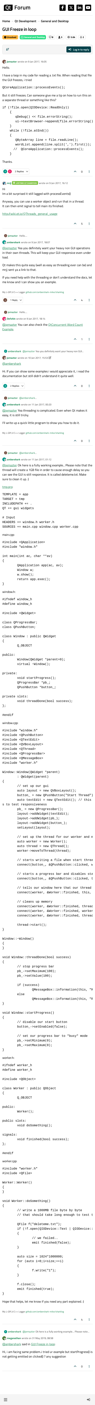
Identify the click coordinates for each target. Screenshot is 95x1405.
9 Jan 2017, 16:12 (58, 183)
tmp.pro (7, 486)
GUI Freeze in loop (43, 1344)
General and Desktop (33, 37)
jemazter (12, 61)
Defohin (11, 319)
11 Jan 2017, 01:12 (41, 459)
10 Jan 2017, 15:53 (38, 358)
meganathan (14, 1338)
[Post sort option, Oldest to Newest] (7, 49)
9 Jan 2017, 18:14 (36, 319)
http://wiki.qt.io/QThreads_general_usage (29, 213)
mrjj (9, 183)
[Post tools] (89, 172)
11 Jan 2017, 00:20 (41, 404)
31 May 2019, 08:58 (42, 1338)
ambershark (13, 242)
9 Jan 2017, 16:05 (37, 61)
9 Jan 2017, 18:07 (40, 242)
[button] (5, 1399)
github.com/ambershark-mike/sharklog (45, 292)
